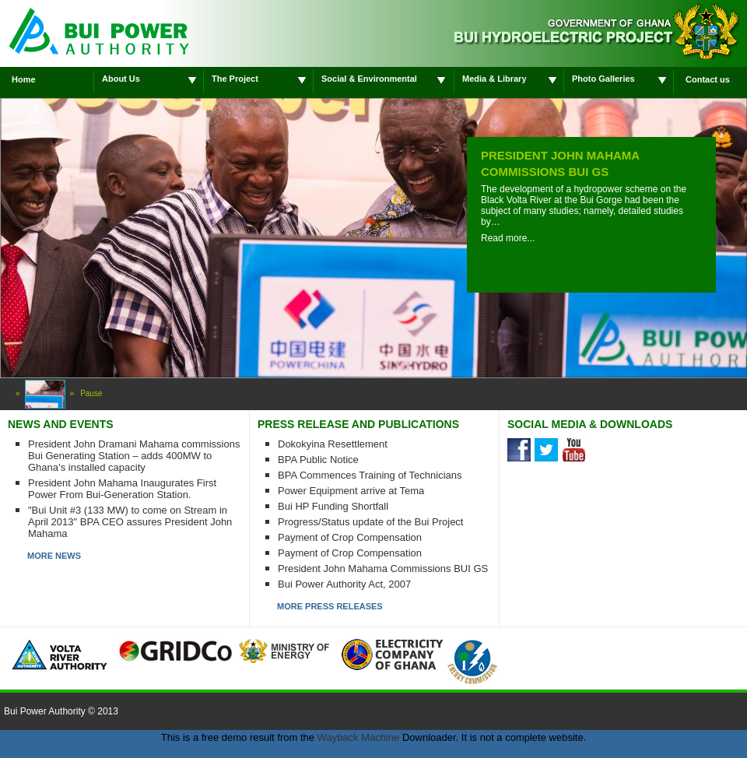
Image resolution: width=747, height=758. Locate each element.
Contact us (708, 79)
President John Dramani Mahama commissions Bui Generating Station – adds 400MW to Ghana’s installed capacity (134, 455)
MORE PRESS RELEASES (330, 606)
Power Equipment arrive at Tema (351, 491)
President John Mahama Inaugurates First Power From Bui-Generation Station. (122, 488)
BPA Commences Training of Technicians (370, 475)
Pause (91, 393)
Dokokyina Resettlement (333, 444)
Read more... (508, 238)
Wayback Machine (358, 737)
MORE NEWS (54, 555)
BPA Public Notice (318, 459)
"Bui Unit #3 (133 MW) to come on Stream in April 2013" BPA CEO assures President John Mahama (130, 521)
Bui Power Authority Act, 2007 (344, 584)
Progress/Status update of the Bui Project (370, 522)
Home (24, 79)
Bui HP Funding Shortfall (333, 506)
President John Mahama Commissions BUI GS (383, 568)
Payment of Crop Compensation (350, 537)
